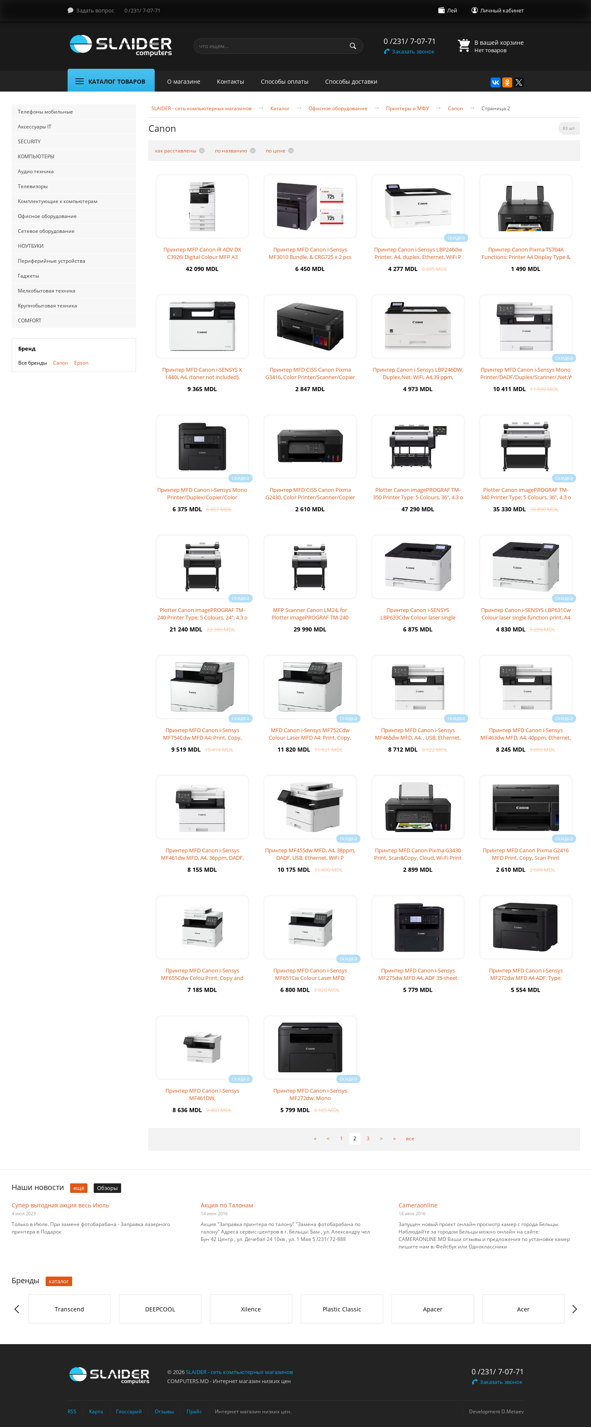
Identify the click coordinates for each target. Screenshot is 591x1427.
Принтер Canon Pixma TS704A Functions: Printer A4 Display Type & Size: (526, 257)
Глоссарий (129, 1411)
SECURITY (29, 141)
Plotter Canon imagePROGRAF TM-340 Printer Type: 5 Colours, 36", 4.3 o (526, 493)
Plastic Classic (342, 1309)
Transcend (69, 1309)
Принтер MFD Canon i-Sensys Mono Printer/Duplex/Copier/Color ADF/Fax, (202, 497)
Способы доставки (351, 81)
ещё (78, 1188)
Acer (523, 1309)
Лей (452, 10)
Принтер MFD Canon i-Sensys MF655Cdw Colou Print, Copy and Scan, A (202, 978)
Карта (96, 1411)
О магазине (183, 81)
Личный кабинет (502, 10)
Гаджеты (28, 275)
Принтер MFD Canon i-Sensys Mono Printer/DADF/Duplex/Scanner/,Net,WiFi (529, 373)
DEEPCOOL (160, 1309)
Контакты (230, 81)
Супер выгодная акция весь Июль (60, 1205)
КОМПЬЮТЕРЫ (36, 156)
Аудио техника (36, 171)
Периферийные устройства (51, 260)
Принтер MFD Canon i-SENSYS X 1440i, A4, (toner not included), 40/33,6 (202, 377)
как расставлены (175, 150)
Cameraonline (418, 1205)
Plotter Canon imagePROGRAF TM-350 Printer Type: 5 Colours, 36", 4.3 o (418, 493)
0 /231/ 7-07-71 (142, 10)
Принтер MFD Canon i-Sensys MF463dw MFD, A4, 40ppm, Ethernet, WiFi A (525, 737)
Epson (81, 362)
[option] (69, 1308)
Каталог (279, 108)
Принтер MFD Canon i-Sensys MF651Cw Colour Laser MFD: (310, 974)
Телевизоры (33, 186)
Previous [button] (17, 1309)
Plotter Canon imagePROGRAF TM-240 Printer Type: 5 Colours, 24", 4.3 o (202, 613)
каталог (59, 1281)
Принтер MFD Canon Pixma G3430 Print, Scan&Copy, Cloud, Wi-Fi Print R (418, 858)
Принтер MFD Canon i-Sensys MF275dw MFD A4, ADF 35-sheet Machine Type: (417, 978)
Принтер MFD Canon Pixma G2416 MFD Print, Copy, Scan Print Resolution (526, 858)
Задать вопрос (95, 10)
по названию (231, 150)
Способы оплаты (285, 81)
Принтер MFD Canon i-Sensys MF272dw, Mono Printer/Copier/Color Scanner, (310, 1098)
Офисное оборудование (47, 216)
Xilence (251, 1309)
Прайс (194, 1411)
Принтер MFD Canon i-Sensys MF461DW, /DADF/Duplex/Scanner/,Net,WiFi (202, 1098)
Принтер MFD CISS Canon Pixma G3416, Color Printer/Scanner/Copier (310, 373)
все (410, 1138)
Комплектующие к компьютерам (57, 201)
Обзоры (107, 1188)
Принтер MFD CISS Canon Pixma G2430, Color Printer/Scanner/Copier (310, 493)
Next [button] (574, 1309)
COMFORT (29, 320)
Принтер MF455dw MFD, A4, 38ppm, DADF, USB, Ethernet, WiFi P (310, 854)
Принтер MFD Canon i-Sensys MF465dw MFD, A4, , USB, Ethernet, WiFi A (418, 737)
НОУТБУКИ (31, 245)
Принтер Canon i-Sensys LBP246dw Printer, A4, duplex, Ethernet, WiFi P (418, 253)
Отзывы (164, 1411)
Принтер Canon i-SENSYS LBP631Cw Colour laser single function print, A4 (526, 613)
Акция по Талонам (227, 1205)
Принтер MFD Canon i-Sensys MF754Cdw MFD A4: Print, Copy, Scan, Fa (202, 737)
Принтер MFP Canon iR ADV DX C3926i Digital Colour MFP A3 (202, 253)
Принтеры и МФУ (407, 108)
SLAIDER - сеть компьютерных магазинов (201, 108)
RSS (72, 1411)
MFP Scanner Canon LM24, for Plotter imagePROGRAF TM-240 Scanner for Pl (310, 617)
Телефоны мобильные (45, 111)
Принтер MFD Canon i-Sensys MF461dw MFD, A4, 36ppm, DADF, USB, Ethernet (202, 858)
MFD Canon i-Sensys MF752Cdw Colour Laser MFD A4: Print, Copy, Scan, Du (310, 737)
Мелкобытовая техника (46, 290)
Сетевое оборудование (46, 231)
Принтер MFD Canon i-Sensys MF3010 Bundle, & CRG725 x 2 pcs (310, 253)
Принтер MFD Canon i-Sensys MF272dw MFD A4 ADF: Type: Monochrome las (526, 978)
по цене (275, 150)
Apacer (433, 1309)
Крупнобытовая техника (47, 305)
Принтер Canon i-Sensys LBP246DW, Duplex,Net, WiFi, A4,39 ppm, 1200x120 (418, 377)
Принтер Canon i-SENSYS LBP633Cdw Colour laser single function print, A (417, 617)
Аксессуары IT (34, 126)
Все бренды (32, 362)
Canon (60, 362)
